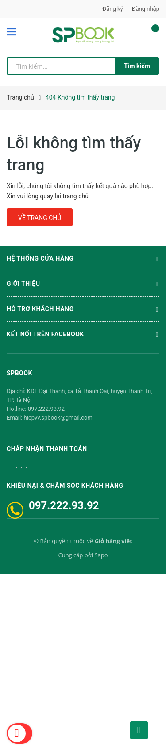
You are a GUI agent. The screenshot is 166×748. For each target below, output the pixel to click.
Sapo (101, 555)
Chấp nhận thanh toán (47, 448)
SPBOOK (19, 373)
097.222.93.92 (46, 408)
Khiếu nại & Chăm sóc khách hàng (65, 485)
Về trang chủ (39, 217)
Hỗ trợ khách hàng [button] (83, 309)
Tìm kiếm (137, 65)
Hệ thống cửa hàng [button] (83, 259)
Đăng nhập (145, 8)
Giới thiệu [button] (83, 284)
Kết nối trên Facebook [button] (83, 335)
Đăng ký (113, 8)
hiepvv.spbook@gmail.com (58, 417)
